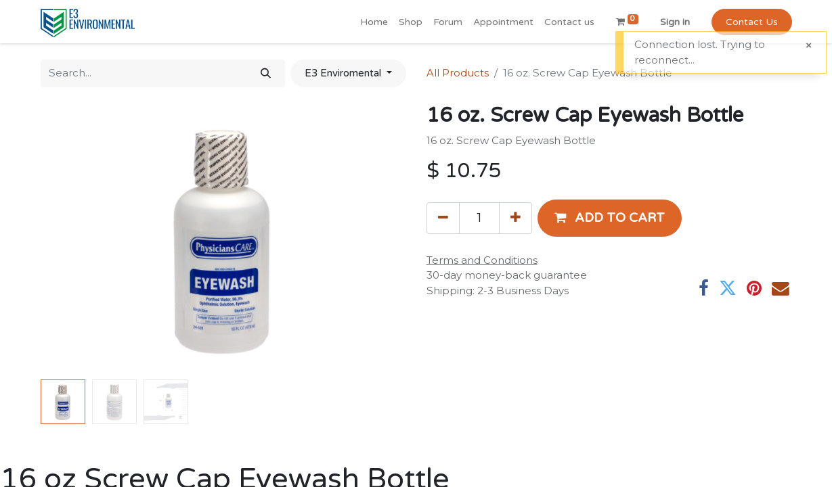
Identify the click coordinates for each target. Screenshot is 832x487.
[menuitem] (374, 21)
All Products (457, 72)
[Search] (265, 73)
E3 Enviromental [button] (344, 73)
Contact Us (752, 22)
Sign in (675, 22)
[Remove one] (443, 217)
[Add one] (515, 217)
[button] (610, 218)
